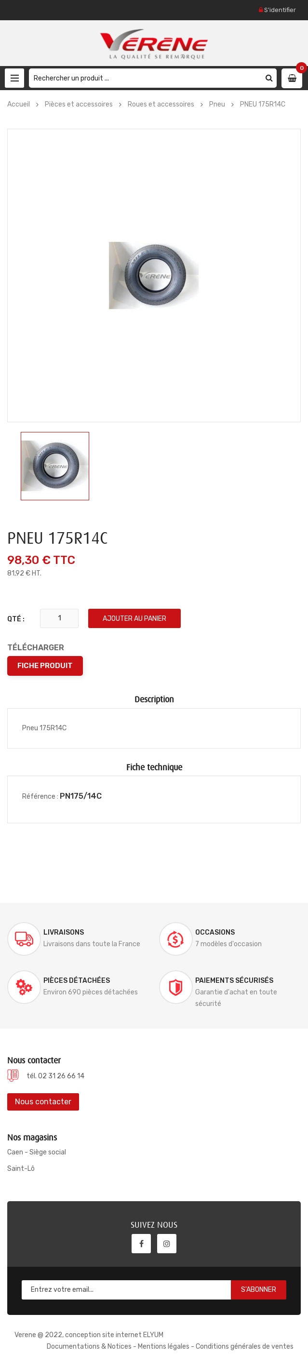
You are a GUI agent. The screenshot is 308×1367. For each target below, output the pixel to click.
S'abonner (258, 1290)
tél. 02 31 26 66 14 (55, 1076)
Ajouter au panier (134, 619)
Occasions (215, 932)
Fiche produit (45, 665)
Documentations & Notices (89, 1346)
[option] (54, 466)
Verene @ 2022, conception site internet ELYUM (88, 1335)
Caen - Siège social (36, 1152)
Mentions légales (163, 1346)
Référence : (40, 796)
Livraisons (63, 932)
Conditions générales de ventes (245, 1346)
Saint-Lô (21, 1169)
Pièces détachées (76, 981)
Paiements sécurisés (234, 981)
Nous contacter (43, 1101)
